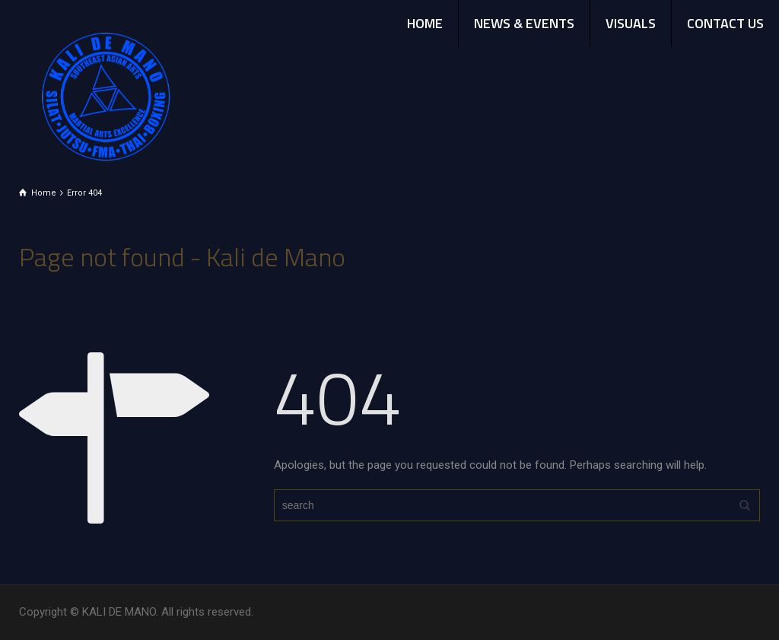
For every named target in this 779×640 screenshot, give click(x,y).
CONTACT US (725, 23)
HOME (425, 23)
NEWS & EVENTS (524, 23)
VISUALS (631, 23)
